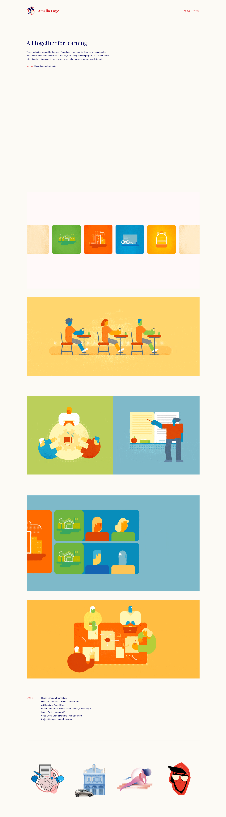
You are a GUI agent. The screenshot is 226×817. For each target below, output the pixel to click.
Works (196, 10)
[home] (43, 11)
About (187, 10)
